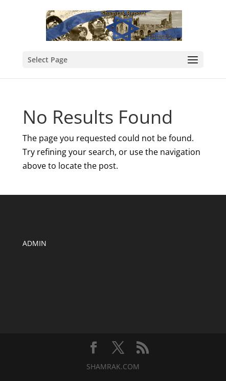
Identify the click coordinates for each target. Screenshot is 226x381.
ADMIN (34, 243)
